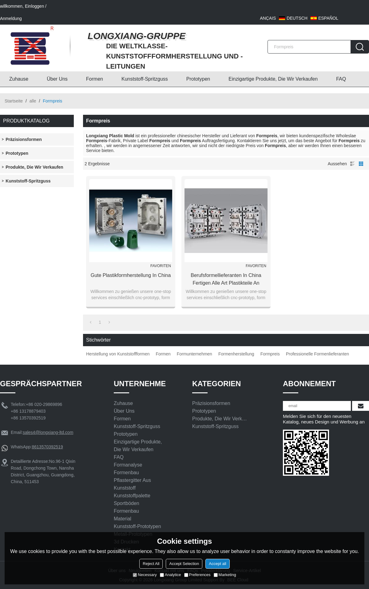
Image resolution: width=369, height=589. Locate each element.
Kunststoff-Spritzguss (144, 79)
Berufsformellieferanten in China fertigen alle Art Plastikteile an (226, 279)
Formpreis (270, 353)
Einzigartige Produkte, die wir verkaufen (273, 79)
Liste (352, 164)
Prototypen (198, 79)
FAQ (341, 79)
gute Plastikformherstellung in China (131, 275)
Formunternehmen (194, 353)
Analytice (170, 574)
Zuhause (18, 79)
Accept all (217, 563)
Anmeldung (11, 18)
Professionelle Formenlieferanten (317, 353)
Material (122, 518)
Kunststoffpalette (132, 495)
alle (33, 100)
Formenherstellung (236, 353)
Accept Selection (184, 563)
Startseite (14, 100)
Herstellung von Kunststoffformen (118, 353)
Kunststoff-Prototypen (137, 526)
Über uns (57, 79)
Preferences (197, 574)
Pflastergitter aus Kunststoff (132, 484)
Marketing (225, 574)
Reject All (151, 563)
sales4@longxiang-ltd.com (48, 432)
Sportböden (126, 503)
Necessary (145, 574)
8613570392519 (47, 446)
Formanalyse (128, 464)
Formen (94, 79)
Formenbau (126, 472)
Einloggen (34, 6)
